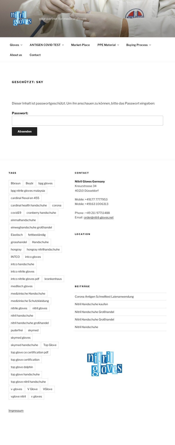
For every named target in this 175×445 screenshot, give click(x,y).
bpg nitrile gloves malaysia (28, 190)
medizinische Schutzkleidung (30, 301)
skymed (33, 330)
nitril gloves (40, 308)
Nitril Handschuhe (86, 327)
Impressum (16, 410)
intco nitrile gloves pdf (25, 278)
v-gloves (16, 389)
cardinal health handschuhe (29, 205)
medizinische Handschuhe (28, 293)
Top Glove (49, 345)
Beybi (29, 183)
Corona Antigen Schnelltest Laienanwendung (104, 296)
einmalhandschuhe (23, 220)
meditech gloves (22, 286)
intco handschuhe (22, 264)
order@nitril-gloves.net (98, 217)
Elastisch (17, 234)
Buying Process (138, 45)
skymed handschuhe (24, 345)
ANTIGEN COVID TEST (47, 45)
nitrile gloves (19, 308)
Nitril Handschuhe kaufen (91, 304)
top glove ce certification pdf (29, 352)
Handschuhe (40, 242)
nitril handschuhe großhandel (30, 323)
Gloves (16, 45)
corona (56, 205)
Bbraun (15, 183)
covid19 (16, 212)
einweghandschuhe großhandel (31, 227)
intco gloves (33, 256)
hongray (16, 249)
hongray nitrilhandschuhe (43, 249)
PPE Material (109, 45)
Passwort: (87, 118)
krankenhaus (53, 278)
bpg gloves (45, 183)
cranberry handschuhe (41, 212)
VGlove (47, 389)
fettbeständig (37, 234)
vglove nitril (18, 396)
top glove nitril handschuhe (28, 381)
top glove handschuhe (25, 374)
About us (16, 55)
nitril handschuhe (22, 315)
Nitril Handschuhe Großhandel (94, 312)
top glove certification (25, 359)
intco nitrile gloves (22, 271)
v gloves (36, 396)
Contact (35, 55)
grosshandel (19, 242)
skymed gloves (20, 337)
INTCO (15, 256)
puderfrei (17, 330)
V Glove (32, 389)
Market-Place (80, 45)
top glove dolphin (22, 367)
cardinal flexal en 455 (25, 198)
